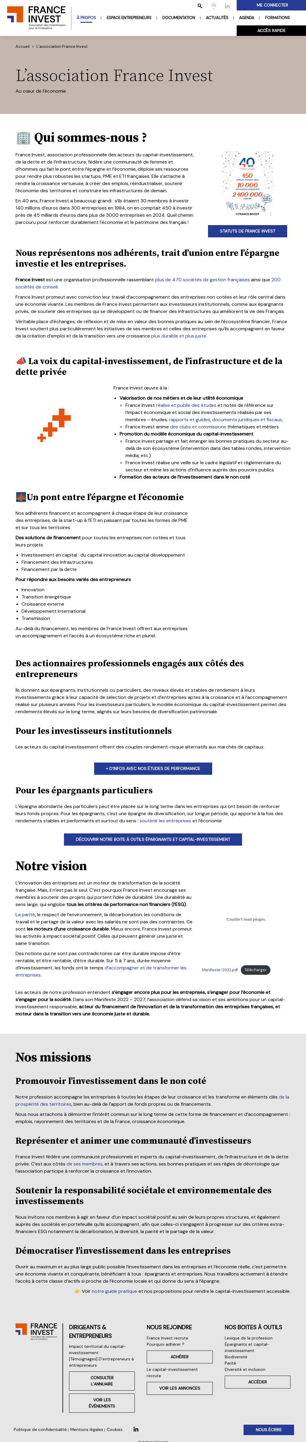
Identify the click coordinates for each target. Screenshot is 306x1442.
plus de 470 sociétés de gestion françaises (202, 280)
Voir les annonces (179, 1388)
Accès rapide (271, 30)
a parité (26, 914)
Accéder (257, 1382)
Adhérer (180, 1356)
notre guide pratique (114, 1291)
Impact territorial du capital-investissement (97, 1349)
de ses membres (84, 1164)
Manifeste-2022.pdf (220, 969)
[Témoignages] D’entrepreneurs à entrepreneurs (101, 1362)
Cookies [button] (115, 1429)
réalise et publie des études (186, 405)
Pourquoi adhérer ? (165, 1344)
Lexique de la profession (249, 1338)
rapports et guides (189, 419)
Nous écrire (269, 1429)
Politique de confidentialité (40, 1429)
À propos (86, 17)
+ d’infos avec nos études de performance (153, 768)
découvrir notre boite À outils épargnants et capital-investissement (153, 839)
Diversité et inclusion (245, 1369)
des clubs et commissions (198, 427)
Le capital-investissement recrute (172, 1372)
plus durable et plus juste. (179, 336)
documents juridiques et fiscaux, (247, 419)
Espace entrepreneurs (129, 17)
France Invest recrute (167, 1338)
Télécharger (255, 969)
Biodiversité (236, 1356)
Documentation (178, 17)
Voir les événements (102, 1403)
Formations (277, 17)
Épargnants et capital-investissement (247, 1347)
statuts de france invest (247, 231)
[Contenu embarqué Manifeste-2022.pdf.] (246, 919)
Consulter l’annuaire (102, 1381)
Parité (230, 1363)
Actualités (217, 17)
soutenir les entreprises (165, 821)
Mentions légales (86, 1429)
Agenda (246, 17)
